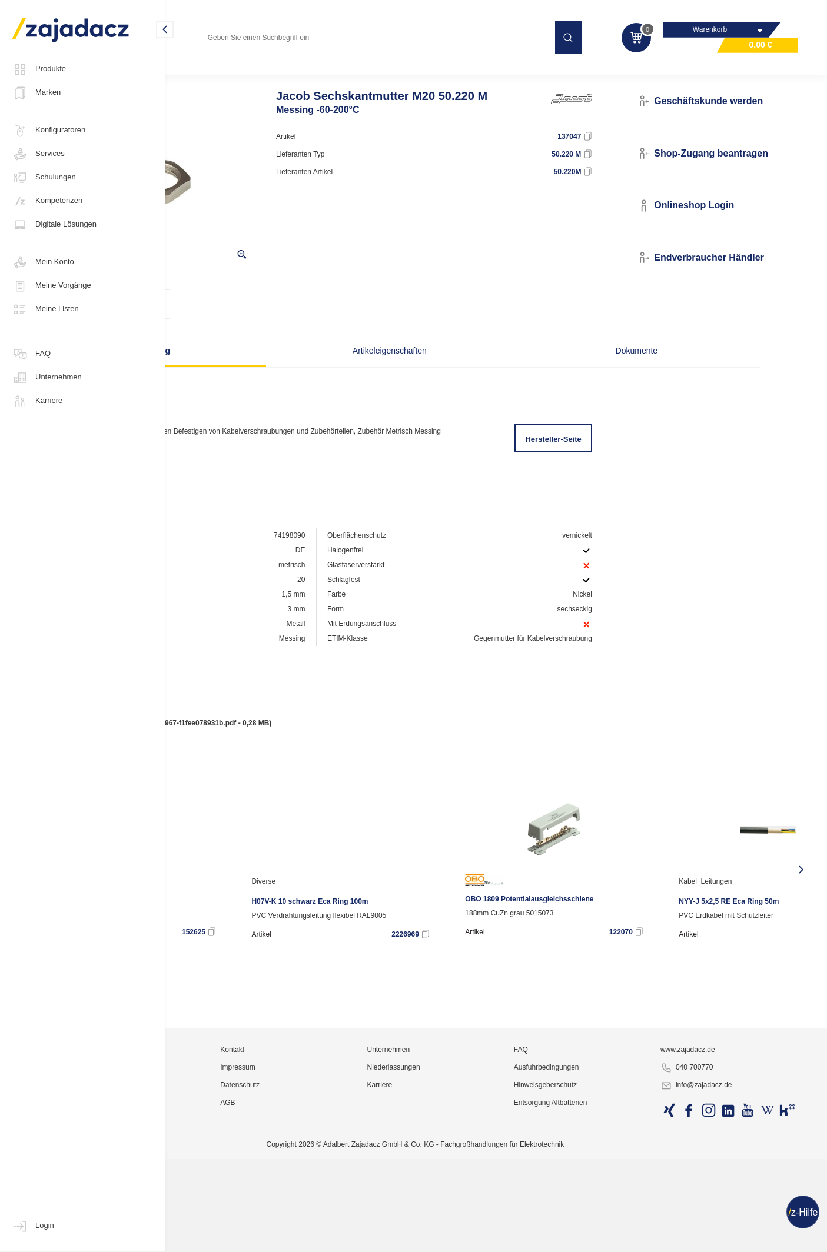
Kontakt (351, 1202)
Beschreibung (259, 373)
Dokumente (571, 373)
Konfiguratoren (48, 130)
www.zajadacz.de (720, 1202)
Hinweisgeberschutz (606, 1237)
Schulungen (44, 177)
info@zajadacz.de (729, 1238)
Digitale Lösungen (54, 225)
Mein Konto (43, 262)
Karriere (37, 401)
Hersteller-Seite (597, 462)
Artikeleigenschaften (415, 373)
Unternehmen (47, 377)
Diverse (419, 919)
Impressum (356, 1220)
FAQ (31, 354)
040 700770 (719, 1220)
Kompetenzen (47, 201)
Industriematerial (207, 73)
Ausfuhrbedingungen (607, 1220)
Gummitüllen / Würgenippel (430, 73)
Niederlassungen (483, 1220)
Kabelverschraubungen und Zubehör (311, 73)
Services (38, 154)
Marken (36, 93)
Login (33, 1226)
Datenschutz (358, 1237)
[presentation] (184, 907)
